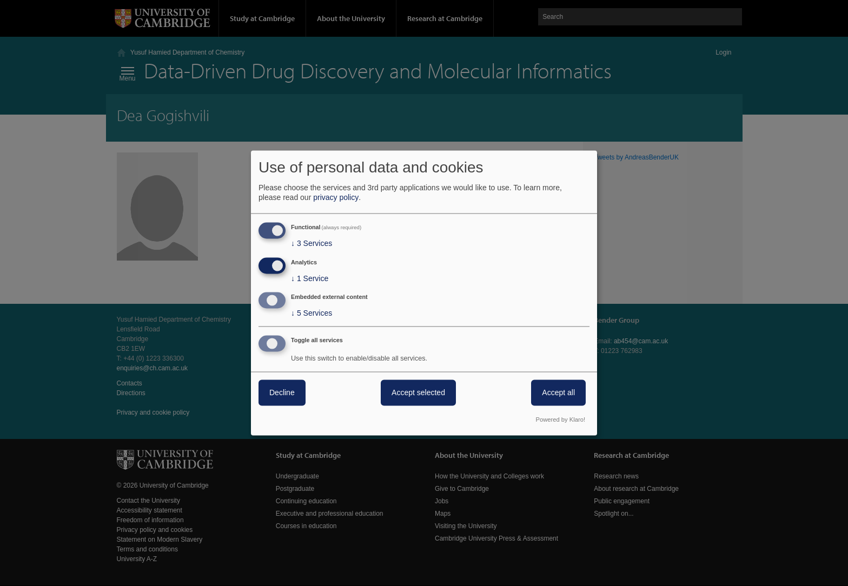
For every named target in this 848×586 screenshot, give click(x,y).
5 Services (311, 313)
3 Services (311, 243)
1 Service (309, 278)
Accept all (558, 393)
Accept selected (418, 393)
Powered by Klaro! (560, 420)
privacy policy (336, 197)
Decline (282, 393)
